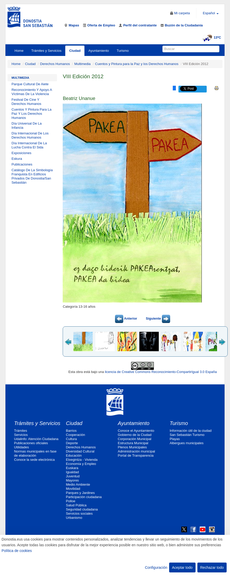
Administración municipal (136, 451)
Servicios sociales (79, 513)
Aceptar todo (182, 567)
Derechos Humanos (55, 64)
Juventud (73, 476)
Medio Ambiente (78, 484)
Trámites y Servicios (46, 51)
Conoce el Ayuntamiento (136, 431)
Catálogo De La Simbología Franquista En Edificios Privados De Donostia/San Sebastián (32, 176)
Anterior (126, 318)
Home (19, 51)
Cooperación (75, 435)
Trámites (20, 431)
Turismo (123, 51)
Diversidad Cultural (80, 451)
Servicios (21, 435)
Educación (74, 455)
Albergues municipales (187, 443)
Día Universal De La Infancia (26, 125)
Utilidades (21, 447)
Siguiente (158, 318)
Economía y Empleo (81, 464)
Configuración (156, 567)
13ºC (211, 37)
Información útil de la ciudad (191, 431)
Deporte (72, 443)
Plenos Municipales (132, 447)
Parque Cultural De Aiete (29, 84)
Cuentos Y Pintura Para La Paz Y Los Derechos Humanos (31, 113)
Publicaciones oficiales (31, 443)
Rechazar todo (212, 567)
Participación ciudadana (84, 497)
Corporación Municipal (134, 439)
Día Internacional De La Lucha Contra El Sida (29, 145)
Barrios (71, 431)
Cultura (71, 439)
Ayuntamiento (98, 51)
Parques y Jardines (80, 493)
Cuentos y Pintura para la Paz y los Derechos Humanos (136, 64)
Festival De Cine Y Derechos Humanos (26, 102)
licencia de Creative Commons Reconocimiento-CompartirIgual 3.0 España (161, 372)
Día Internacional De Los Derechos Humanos (29, 135)
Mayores (72, 480)
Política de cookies (17, 551)
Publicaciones (21, 164)
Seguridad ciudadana (82, 509)
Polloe (70, 501)
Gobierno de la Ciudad (135, 435)
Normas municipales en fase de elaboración (35, 453)
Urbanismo (74, 518)
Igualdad (72, 472)
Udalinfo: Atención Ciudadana (36, 439)
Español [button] (211, 13)
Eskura (16, 159)
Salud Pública (76, 505)
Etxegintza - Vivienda (82, 460)
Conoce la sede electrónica (34, 460)
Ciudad (75, 51)
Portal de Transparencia (136, 455)
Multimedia (82, 64)
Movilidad (73, 489)
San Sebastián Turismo (187, 435)
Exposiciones (21, 153)
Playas (175, 439)
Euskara (72, 468)
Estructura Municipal (133, 443)
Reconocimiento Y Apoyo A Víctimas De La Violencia (31, 92)
